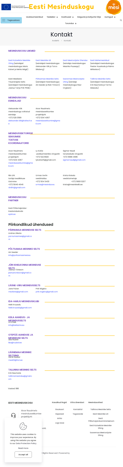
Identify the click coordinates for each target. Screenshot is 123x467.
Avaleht (55, 40)
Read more (23, 448)
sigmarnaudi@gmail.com (74, 160)
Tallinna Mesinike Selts (100, 78)
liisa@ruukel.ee (15, 342)
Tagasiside (78, 414)
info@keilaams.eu (16, 325)
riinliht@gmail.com (16, 187)
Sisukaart (59, 409)
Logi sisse (59, 423)
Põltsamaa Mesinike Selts (47, 78)
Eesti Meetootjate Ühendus (75, 60)
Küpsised (60, 414)
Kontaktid (77, 409)
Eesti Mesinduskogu (61, 6)
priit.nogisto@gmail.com (47, 291)
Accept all (23, 454)
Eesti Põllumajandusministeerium (100, 419)
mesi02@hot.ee (15, 360)
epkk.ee (12, 214)
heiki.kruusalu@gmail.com (20, 307)
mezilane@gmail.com (18, 291)
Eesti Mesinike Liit (43, 60)
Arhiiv (59, 418)
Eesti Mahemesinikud (99, 60)
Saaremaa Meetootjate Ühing (100, 433)
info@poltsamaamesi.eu (19, 255)
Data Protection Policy (26, 443)
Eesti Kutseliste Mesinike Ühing (101, 426)
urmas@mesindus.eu (45, 184)
